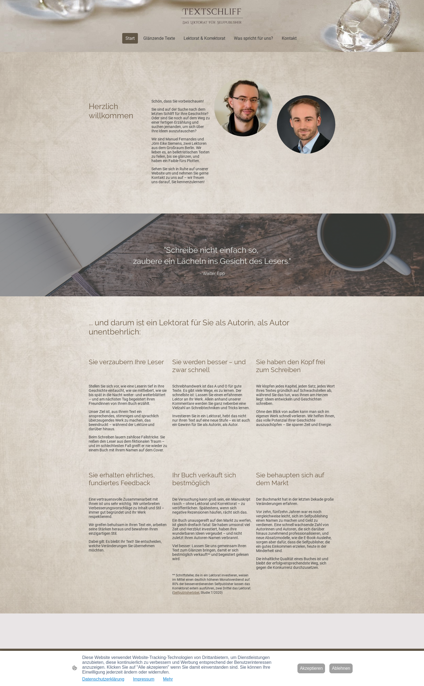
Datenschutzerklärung (103, 679)
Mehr (168, 679)
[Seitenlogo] (212, 16)
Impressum (143, 679)
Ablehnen (341, 668)
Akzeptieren (311, 668)
